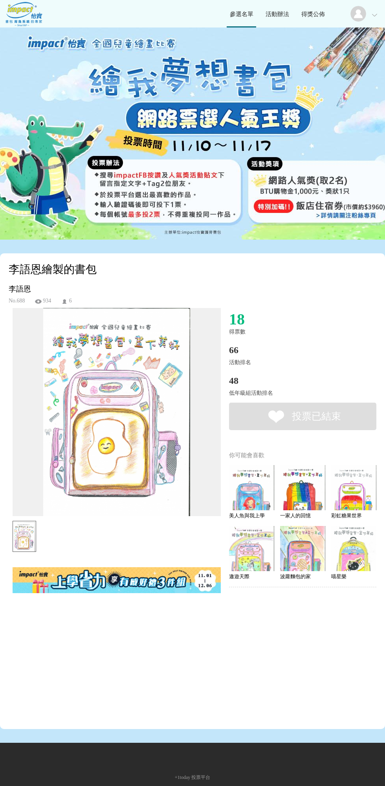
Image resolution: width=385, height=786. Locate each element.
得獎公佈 (313, 14)
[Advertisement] (104, 630)
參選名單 (241, 14)
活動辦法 (277, 14)
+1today (182, 777)
